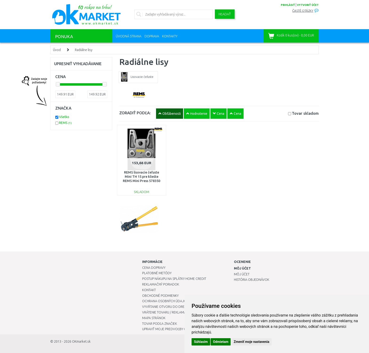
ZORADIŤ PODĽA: (135, 113)
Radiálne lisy (83, 50)
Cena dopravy (153, 268)
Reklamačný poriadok (160, 284)
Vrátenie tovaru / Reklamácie (166, 312)
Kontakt (149, 290)
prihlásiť (288, 5)
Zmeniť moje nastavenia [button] (251, 342)
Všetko (64, 117)
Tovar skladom (305, 113)
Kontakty (169, 36)
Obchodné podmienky (160, 295)
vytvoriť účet (308, 5)
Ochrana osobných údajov (165, 301)
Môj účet (241, 274)
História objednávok (251, 280)
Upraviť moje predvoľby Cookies (169, 329)
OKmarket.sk (81, 341)
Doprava (151, 36)
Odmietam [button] (220, 342)
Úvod (57, 50)
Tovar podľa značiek (159, 323)
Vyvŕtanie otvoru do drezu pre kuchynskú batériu (184, 307)
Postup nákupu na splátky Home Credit (174, 279)
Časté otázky (302, 10)
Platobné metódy (157, 273)
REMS (65, 123)
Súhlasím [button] (201, 342)
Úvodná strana (128, 36)
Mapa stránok (153, 318)
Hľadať (225, 14)
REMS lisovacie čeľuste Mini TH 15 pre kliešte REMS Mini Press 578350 (141, 177)
